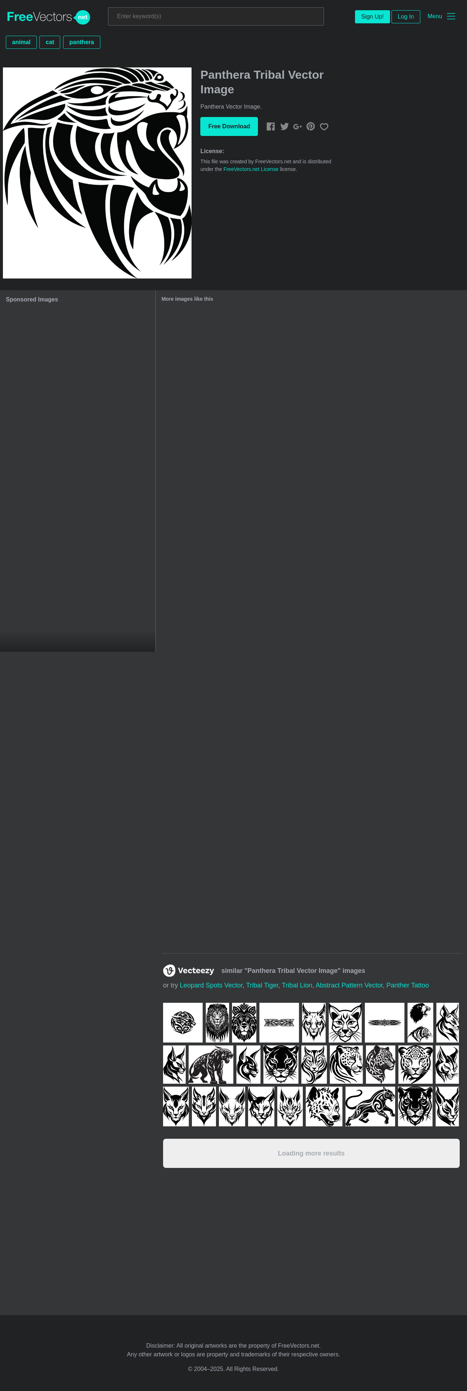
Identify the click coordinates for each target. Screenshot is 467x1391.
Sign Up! (372, 16)
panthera (81, 42)
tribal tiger (262, 985)
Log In (406, 16)
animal (21, 42)
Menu (435, 16)
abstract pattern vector (349, 985)
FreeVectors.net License (250, 169)
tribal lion (297, 985)
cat (50, 42)
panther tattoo (407, 985)
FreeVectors (48, 17)
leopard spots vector (211, 985)
